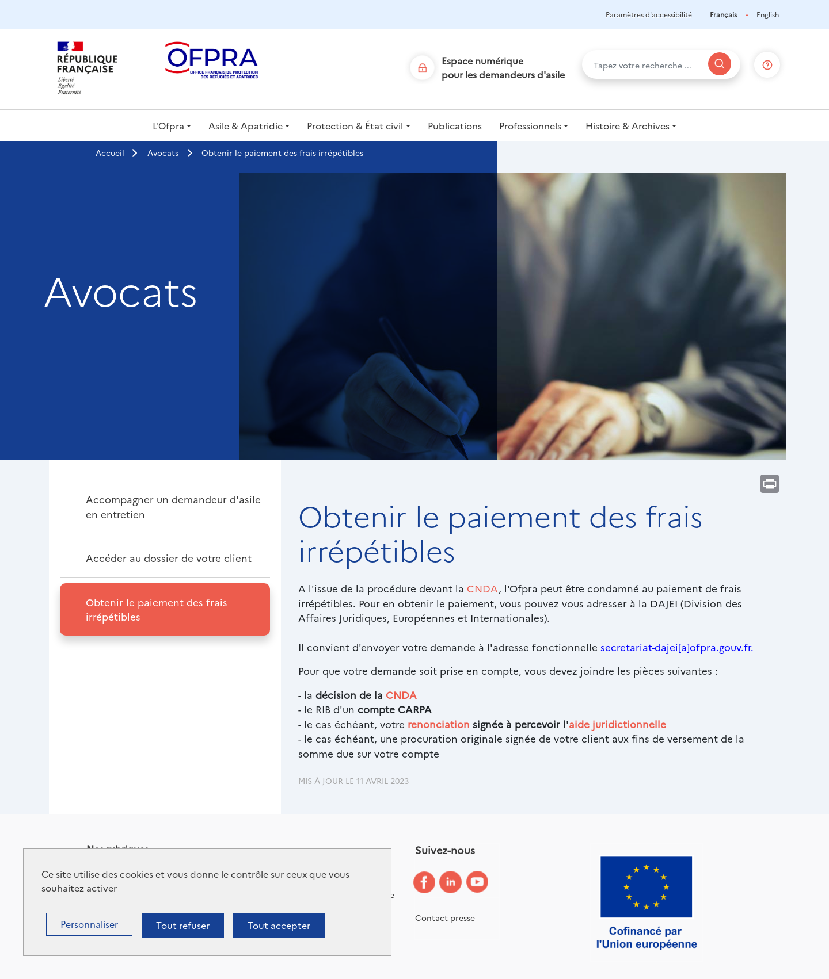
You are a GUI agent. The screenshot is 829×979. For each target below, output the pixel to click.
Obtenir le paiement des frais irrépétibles (156, 609)
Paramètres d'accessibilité (649, 14)
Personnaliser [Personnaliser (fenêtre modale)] (89, 923)
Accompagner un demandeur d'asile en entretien (173, 506)
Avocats (162, 152)
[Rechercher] (719, 63)
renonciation (439, 724)
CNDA (483, 588)
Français (723, 14)
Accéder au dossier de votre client (169, 557)
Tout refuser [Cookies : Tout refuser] (183, 925)
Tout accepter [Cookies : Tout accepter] (279, 925)
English (767, 14)
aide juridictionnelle (617, 724)
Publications (455, 125)
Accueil (110, 152)
